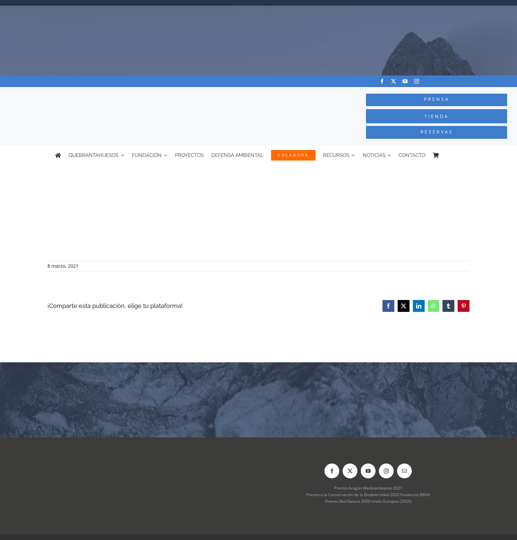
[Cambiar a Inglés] (459, 155)
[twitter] (393, 81)
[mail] (404, 471)
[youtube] (405, 81)
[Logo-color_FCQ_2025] (97, 93)
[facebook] (382, 81)
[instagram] (416, 81)
